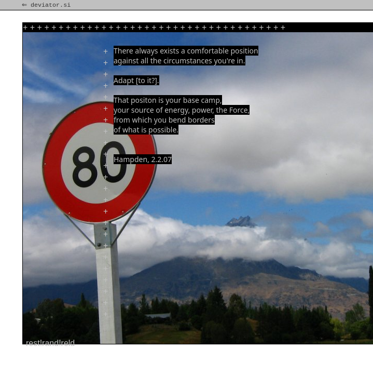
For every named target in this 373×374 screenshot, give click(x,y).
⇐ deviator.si (47, 5)
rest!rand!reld (50, 343)
